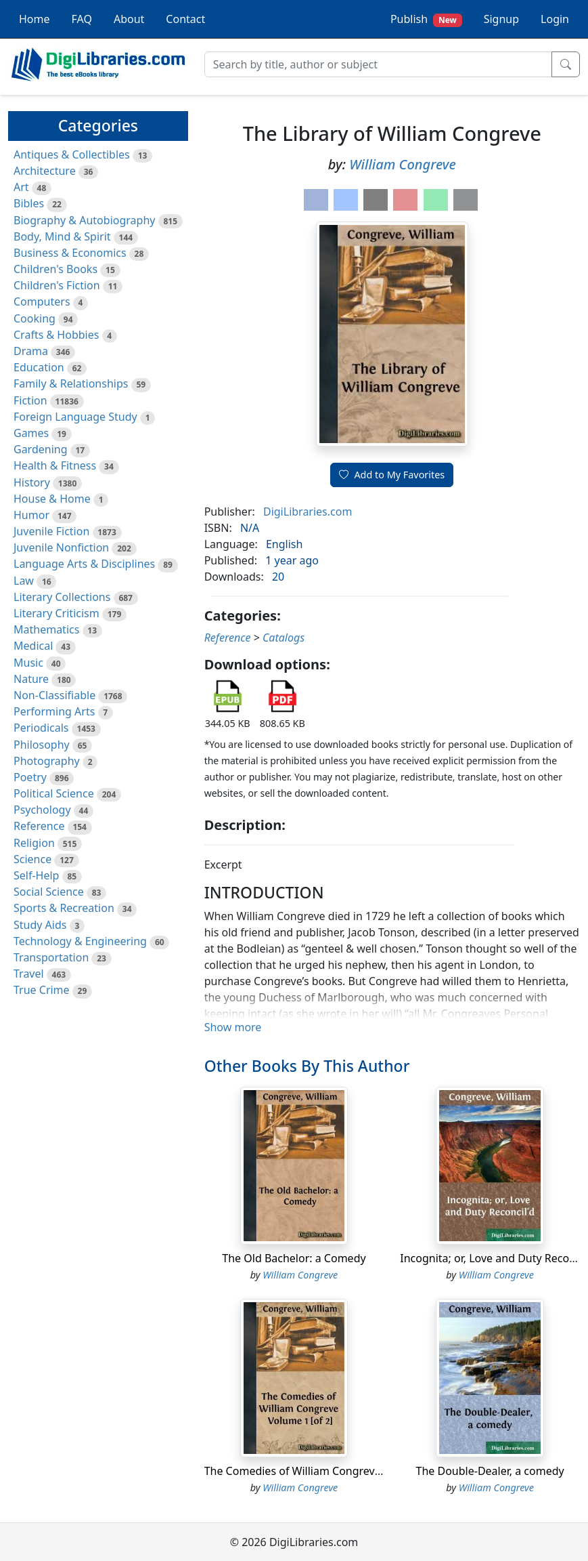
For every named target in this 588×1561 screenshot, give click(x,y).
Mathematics (46, 629)
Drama (31, 351)
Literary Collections (62, 596)
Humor (31, 514)
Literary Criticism (56, 613)
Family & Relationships (71, 383)
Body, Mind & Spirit (62, 236)
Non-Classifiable (54, 695)
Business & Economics (70, 252)
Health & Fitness (55, 465)
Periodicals (41, 727)
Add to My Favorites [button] (392, 474)
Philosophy (42, 744)
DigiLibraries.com (307, 511)
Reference (39, 825)
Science (32, 859)
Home (34, 19)
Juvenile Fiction (51, 531)
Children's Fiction (57, 285)
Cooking (34, 318)
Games (31, 432)
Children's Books (55, 269)
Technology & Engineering (80, 941)
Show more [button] (233, 1027)
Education (39, 367)
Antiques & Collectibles (72, 154)
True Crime (42, 989)
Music (28, 662)
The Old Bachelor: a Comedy (293, 1258)
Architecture (45, 170)
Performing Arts (54, 711)
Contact (185, 19)
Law (24, 580)
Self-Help (36, 875)
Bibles (29, 203)
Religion (34, 842)
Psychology (42, 809)
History (32, 482)
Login (555, 19)
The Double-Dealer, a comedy (490, 1470)
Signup (501, 19)
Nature (31, 678)
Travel (29, 973)
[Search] (378, 64)
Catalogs (283, 637)
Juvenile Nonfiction (61, 547)
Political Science (54, 793)
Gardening (41, 449)
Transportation (51, 957)
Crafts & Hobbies (56, 334)
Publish (426, 19)
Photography (47, 760)
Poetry (30, 777)
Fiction (30, 400)
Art (21, 187)
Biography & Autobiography (84, 220)
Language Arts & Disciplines (84, 563)
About (129, 19)
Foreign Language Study (75, 416)
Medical (33, 645)
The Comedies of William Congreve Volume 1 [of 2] (332, 1470)
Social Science (49, 891)
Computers (42, 301)
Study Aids (40, 924)
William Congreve (402, 164)
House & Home (52, 498)
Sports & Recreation (64, 907)
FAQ (82, 19)
